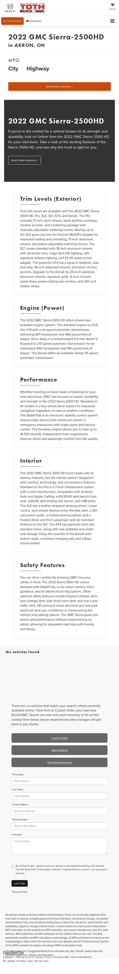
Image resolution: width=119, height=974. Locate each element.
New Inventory (59, 750)
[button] (12, 21)
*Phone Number (20, 819)
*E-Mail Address (20, 804)
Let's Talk (19, 883)
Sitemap (40, 957)
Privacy (48, 957)
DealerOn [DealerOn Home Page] (29, 957)
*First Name (17, 774)
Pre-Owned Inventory (59, 762)
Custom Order (59, 738)
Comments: (17, 834)
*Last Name (17, 789)
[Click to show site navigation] (112, 21)
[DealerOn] (13, 952)
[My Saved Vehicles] (112, 6)
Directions (33, 21)
